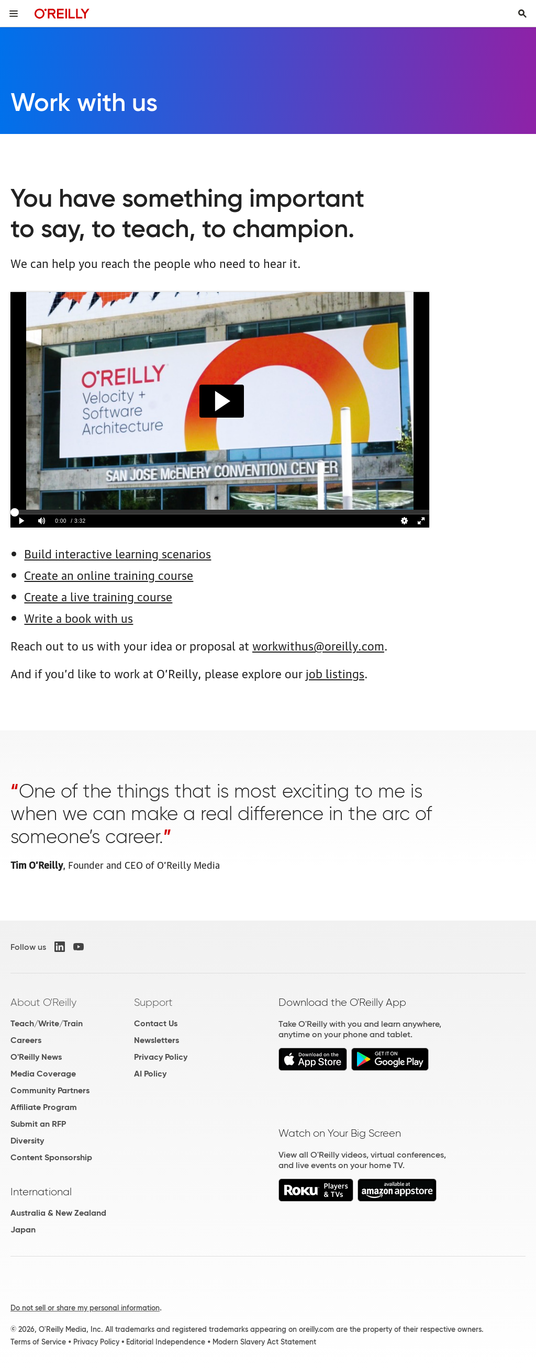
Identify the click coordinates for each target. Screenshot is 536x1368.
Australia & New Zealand (58, 1212)
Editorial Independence (165, 1342)
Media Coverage (43, 1073)
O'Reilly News (36, 1056)
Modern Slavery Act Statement (264, 1342)
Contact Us (155, 1023)
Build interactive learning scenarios (117, 553)
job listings (335, 673)
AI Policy (150, 1073)
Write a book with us (78, 617)
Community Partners (50, 1090)
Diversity (27, 1140)
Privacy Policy (160, 1056)
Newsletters (156, 1040)
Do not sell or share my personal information (85, 1308)
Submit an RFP (38, 1123)
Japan (23, 1229)
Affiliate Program (43, 1107)
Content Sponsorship (51, 1157)
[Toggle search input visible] (522, 13)
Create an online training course (108, 574)
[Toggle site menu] (13, 13)
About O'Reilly (43, 1002)
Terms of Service (38, 1342)
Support (153, 1002)
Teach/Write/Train (46, 1023)
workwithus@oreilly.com (318, 645)
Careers (25, 1040)
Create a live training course (98, 596)
